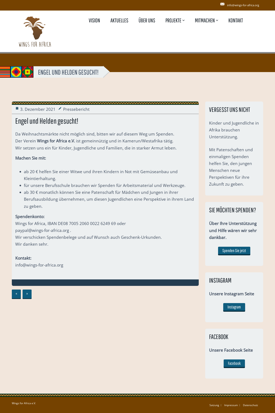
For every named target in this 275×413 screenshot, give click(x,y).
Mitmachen (205, 20)
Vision (94, 20)
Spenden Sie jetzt (234, 250)
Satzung (214, 405)
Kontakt (235, 20)
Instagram (234, 306)
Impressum (231, 405)
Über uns (147, 20)
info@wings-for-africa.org (243, 5)
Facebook (234, 363)
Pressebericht (76, 109)
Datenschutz (250, 405)
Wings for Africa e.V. (24, 403)
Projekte (173, 20)
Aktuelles (119, 20)
